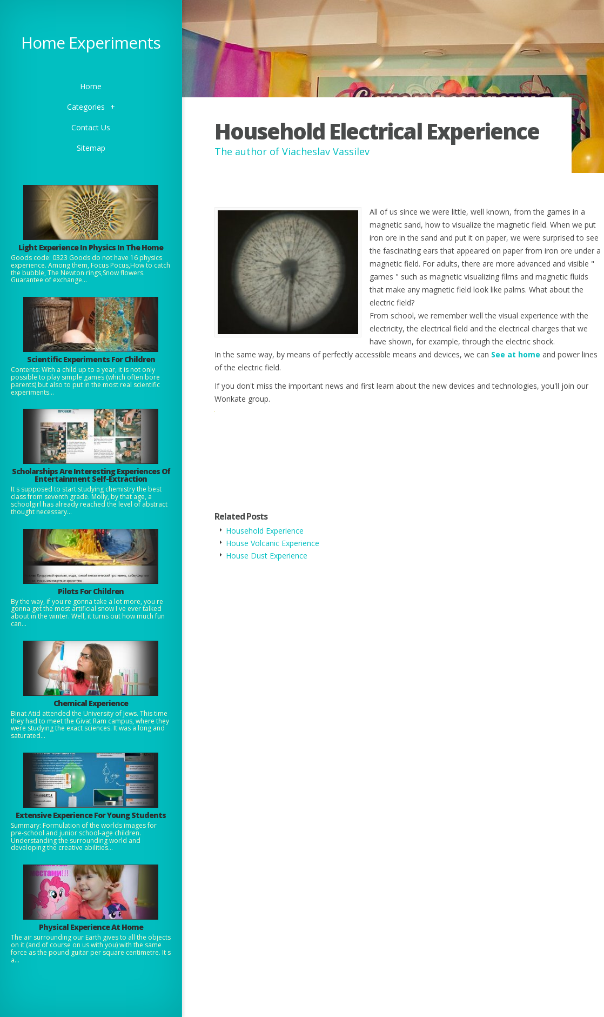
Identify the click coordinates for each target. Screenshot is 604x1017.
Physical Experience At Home (91, 927)
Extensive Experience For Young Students (91, 815)
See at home (515, 354)
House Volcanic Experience (272, 543)
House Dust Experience (266, 555)
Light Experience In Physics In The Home (90, 247)
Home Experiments (90, 42)
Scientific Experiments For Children (91, 359)
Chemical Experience (90, 703)
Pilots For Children (91, 591)
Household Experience (265, 531)
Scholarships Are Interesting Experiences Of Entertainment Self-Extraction (91, 475)
